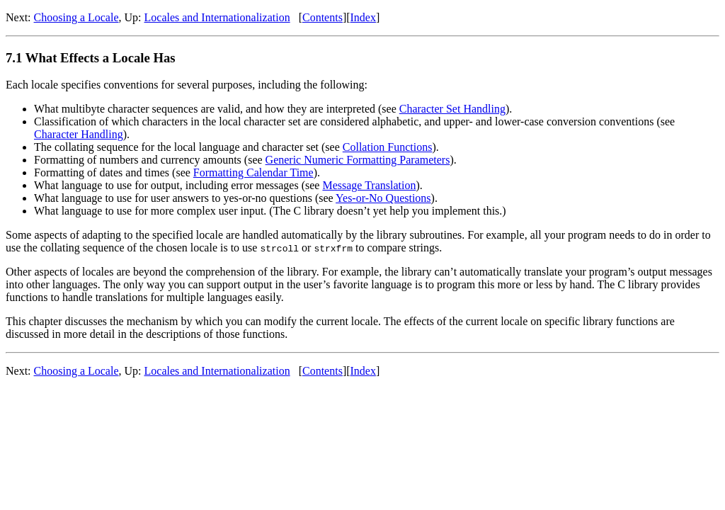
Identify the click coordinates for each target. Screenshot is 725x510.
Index (363, 17)
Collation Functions (388, 147)
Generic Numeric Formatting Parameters (358, 160)
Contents (322, 17)
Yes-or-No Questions (383, 198)
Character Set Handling (452, 109)
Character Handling (78, 134)
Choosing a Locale (76, 17)
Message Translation (369, 185)
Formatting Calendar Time (253, 172)
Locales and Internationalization (217, 17)
